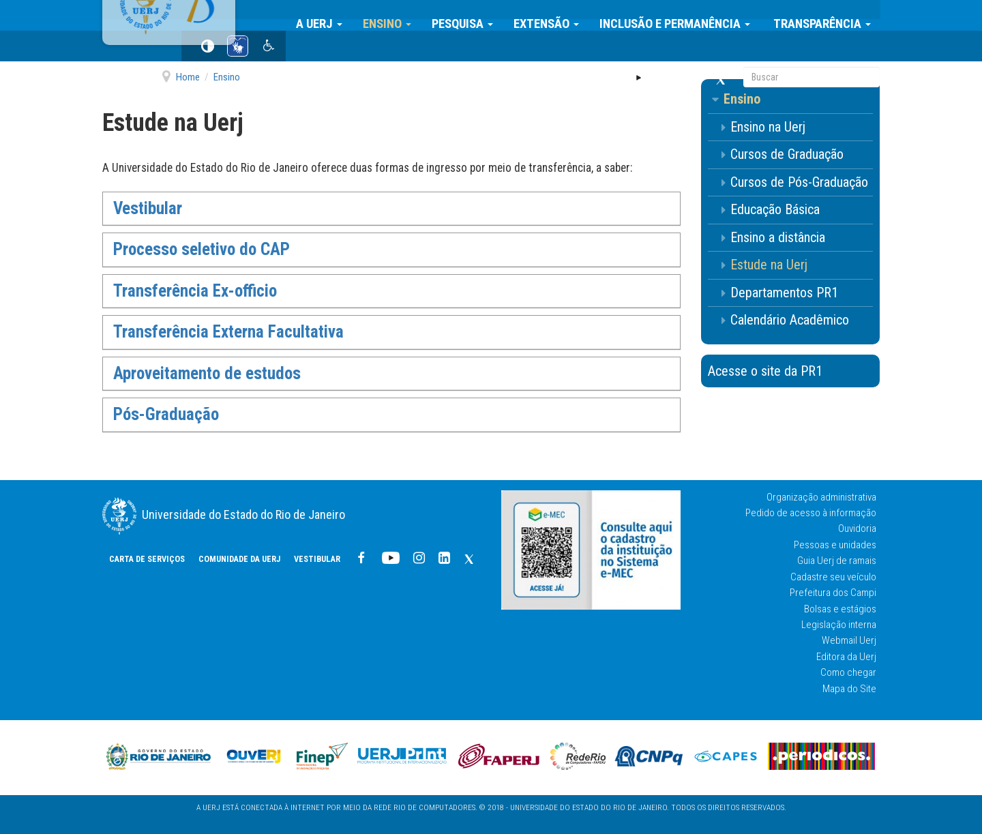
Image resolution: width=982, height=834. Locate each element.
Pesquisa (471, 15)
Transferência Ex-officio (195, 291)
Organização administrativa (821, 497)
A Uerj (328, 15)
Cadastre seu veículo (833, 577)
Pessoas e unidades (835, 545)
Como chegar (848, 672)
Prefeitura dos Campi (833, 592)
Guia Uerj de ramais (836, 560)
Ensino (396, 15)
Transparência (829, 15)
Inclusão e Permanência (683, 15)
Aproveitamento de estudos (207, 373)
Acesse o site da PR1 (765, 371)
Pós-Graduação (166, 414)
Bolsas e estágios (840, 609)
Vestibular (521, 48)
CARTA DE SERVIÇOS (351, 48)
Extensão (555, 15)
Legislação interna (838, 625)
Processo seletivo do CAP (201, 249)
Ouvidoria (857, 528)
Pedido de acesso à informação (810, 513)
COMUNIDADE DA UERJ (443, 48)
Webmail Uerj (849, 640)
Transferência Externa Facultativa (228, 332)
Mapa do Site (849, 689)
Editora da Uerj (846, 657)
